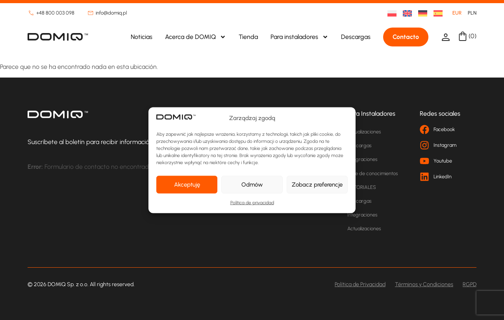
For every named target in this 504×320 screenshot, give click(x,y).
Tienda (248, 37)
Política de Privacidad (360, 284)
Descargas (356, 37)
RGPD (469, 284)
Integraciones (362, 159)
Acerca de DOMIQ (195, 37)
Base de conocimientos (372, 173)
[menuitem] (389, 13)
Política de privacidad (252, 202)
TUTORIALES (361, 187)
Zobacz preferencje (317, 184)
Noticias (141, 37)
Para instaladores (299, 37)
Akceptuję (187, 184)
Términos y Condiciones (424, 284)
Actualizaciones (364, 132)
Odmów (252, 184)
